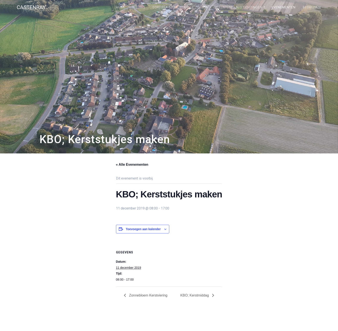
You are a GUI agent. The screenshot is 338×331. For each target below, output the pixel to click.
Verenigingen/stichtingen (238, 7)
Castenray (31, 7)
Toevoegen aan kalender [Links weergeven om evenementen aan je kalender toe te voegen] (143, 229)
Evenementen (284, 7)
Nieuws (139, 7)
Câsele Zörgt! (194, 7)
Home (120, 7)
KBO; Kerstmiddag (195, 295)
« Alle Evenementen (132, 164)
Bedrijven (312, 7)
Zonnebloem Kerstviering (147, 295)
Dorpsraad (163, 7)
